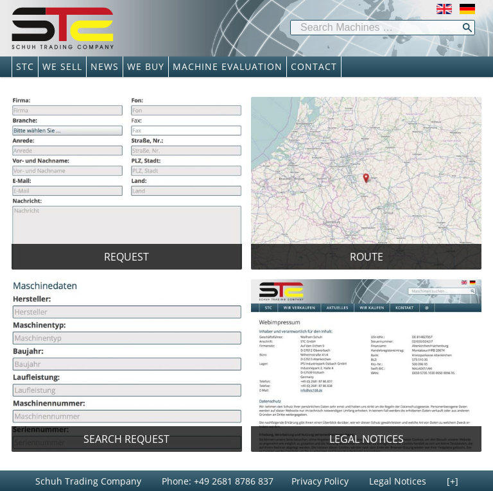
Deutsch (467, 9)
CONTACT (314, 66)
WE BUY (145, 66)
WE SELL (62, 66)
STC (25, 66)
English (444, 9)
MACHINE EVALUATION (227, 66)
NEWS (105, 66)
